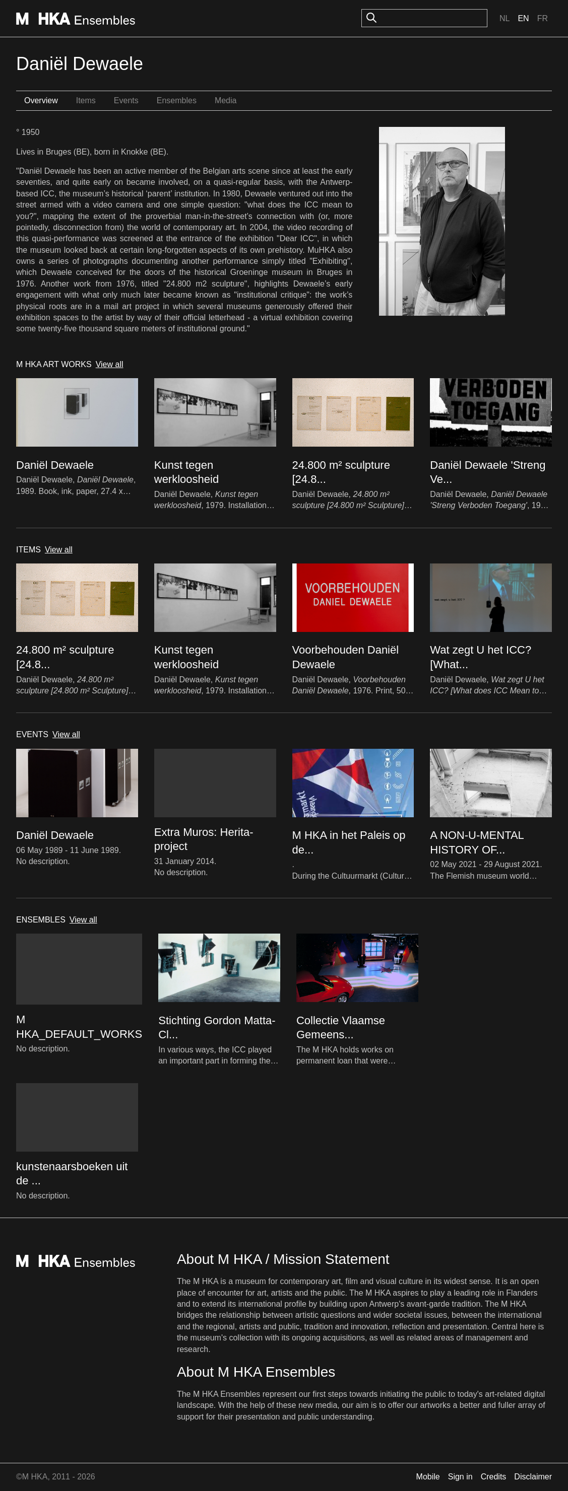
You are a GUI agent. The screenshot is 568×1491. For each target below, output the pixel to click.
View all (109, 364)
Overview (41, 100)
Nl (504, 18)
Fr (542, 18)
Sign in (460, 1476)
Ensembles (177, 100)
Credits (494, 1476)
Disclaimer (533, 1476)
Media (226, 100)
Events (126, 100)
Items (86, 100)
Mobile (428, 1476)
